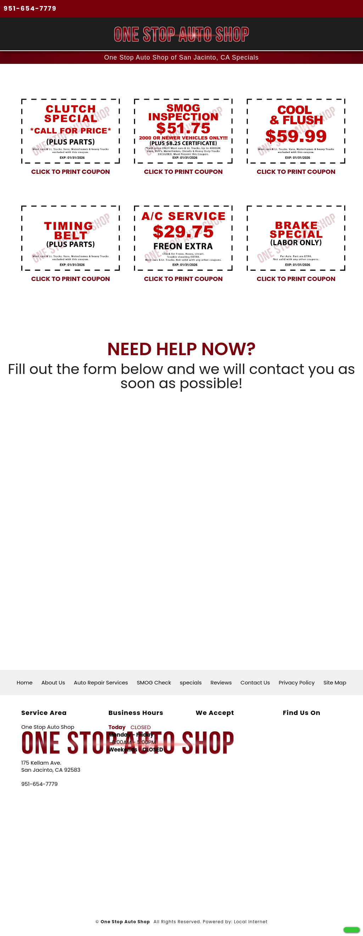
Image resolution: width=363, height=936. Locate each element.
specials (191, 682)
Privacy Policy (296, 682)
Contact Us (255, 682)
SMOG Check (154, 682)
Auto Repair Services (101, 682)
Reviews (221, 682)
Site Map (334, 682)
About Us (53, 682)
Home (25, 682)
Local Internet (251, 922)
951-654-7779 (30, 8)
